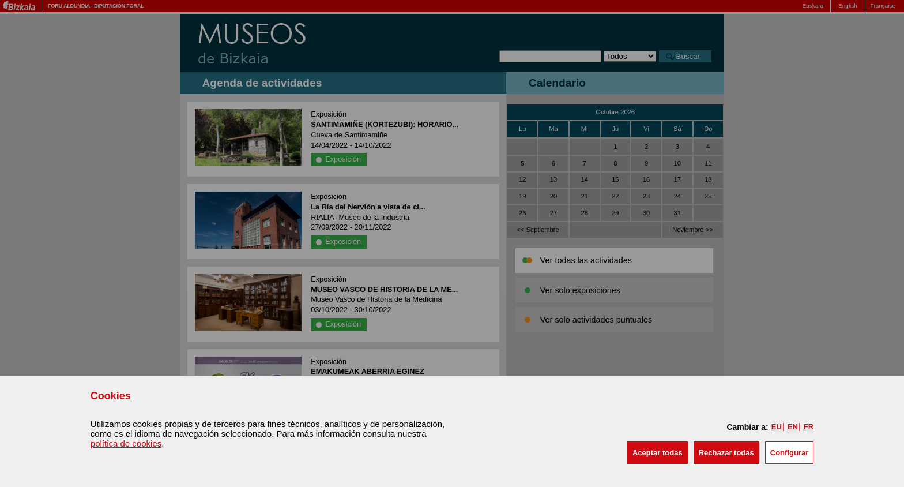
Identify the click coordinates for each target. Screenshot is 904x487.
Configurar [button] (789, 452)
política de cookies (126, 443)
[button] (657, 452)
